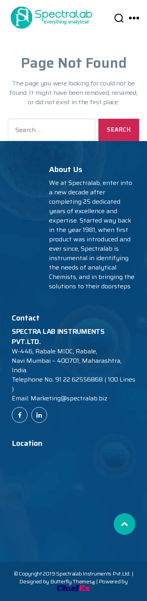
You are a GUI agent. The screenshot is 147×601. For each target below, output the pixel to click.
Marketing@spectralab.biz (69, 398)
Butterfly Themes (72, 581)
